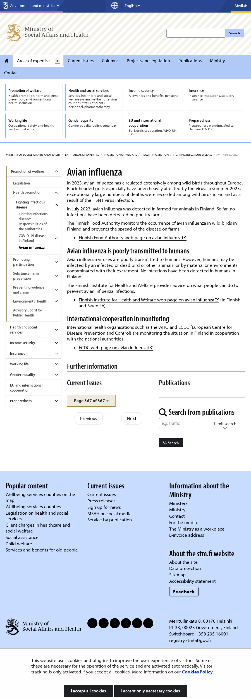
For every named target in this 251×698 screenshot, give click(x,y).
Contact (11, 72)
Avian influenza (32, 247)
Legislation (21, 183)
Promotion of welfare (120, 155)
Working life (19, 363)
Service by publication (109, 519)
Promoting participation (23, 262)
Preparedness (21, 400)
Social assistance (22, 537)
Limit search (225, 426)
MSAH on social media (109, 513)
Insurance (17, 353)
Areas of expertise (33, 60)
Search (234, 33)
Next (132, 418)
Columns (110, 60)
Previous (88, 418)
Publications (190, 60)
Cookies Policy (197, 672)
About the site (183, 562)
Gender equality (22, 374)
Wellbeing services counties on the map (40, 497)
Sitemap (177, 574)
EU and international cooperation (26, 388)
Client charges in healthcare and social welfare (38, 528)
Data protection (185, 568)
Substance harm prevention (26, 276)
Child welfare (19, 543)
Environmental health (30, 301)
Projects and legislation (148, 60)
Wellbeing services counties (33, 506)
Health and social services (23, 330)
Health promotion (155, 155)
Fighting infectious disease (192, 155)
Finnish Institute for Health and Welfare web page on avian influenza (149, 300)
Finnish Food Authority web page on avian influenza (133, 237)
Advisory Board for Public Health (27, 313)
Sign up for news (104, 507)
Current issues (81, 60)
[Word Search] (179, 423)
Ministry (217, 60)
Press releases (101, 500)
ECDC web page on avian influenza (116, 347)
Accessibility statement (192, 581)
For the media (183, 522)
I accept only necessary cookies (150, 691)
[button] (91, 401)
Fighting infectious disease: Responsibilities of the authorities (33, 221)
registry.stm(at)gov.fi (190, 640)
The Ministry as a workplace (196, 529)
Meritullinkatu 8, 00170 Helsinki (200, 621)
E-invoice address (186, 535)
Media (241, 5)
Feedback (184, 591)
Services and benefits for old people (42, 550)
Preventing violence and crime (28, 290)
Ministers (178, 503)
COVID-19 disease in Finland (32, 238)
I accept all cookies (88, 691)
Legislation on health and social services (37, 516)
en (66, 155)
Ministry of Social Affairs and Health (33, 155)
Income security (22, 342)
